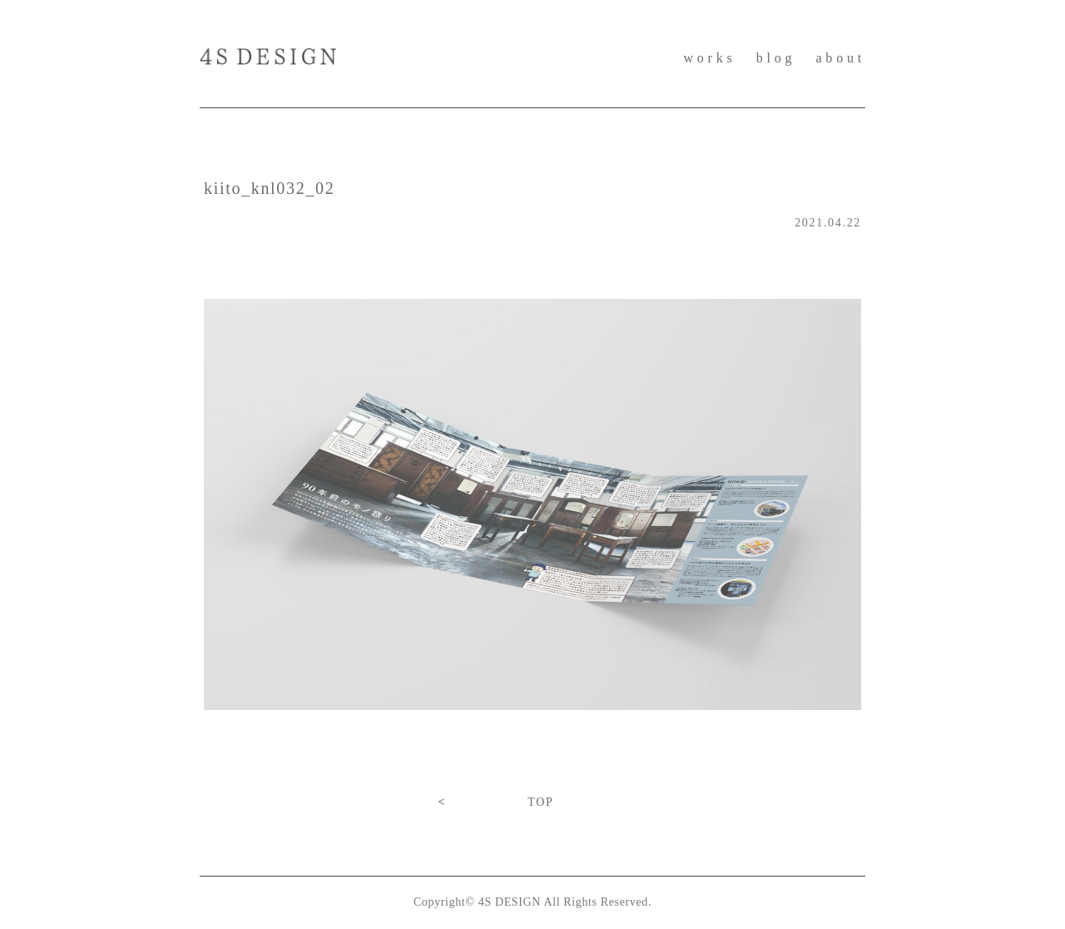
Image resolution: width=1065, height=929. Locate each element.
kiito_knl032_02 (269, 188)
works (709, 58)
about (840, 58)
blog (776, 58)
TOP (540, 802)
